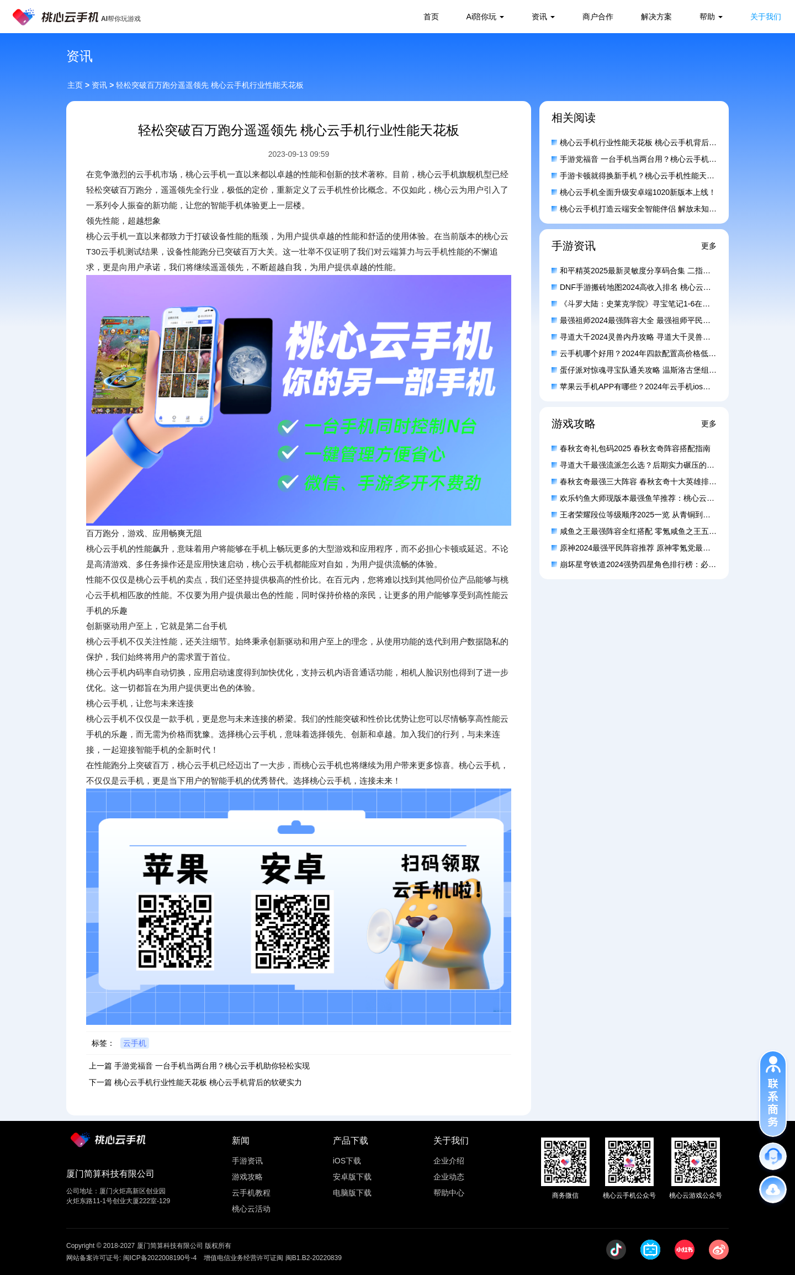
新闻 (241, 1140)
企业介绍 (448, 1160)
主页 (75, 85)
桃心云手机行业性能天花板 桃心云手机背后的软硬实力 (208, 1082)
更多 (709, 245)
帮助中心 (448, 1192)
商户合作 (597, 16)
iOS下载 (347, 1160)
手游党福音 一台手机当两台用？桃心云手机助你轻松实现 (212, 1065)
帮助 (707, 16)
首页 (431, 16)
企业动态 (448, 1176)
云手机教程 (251, 1192)
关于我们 (765, 16)
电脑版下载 (352, 1192)
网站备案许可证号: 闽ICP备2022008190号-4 (131, 1258)
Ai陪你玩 (481, 16)
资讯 (539, 16)
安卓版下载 (352, 1176)
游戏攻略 (247, 1176)
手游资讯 (247, 1160)
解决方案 (656, 16)
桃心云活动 (251, 1208)
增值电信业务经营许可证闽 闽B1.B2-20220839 (272, 1258)
